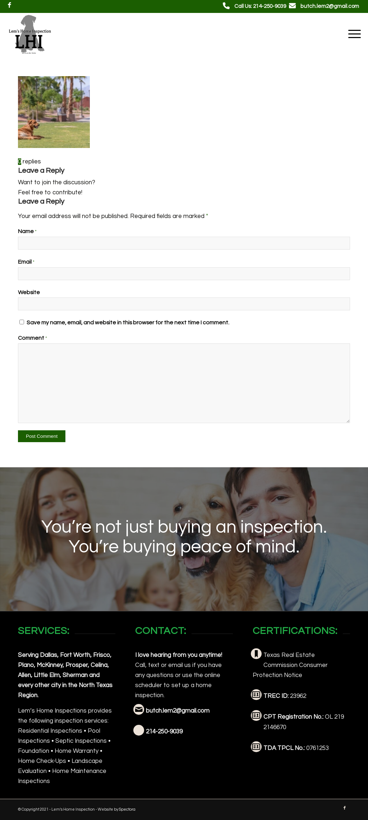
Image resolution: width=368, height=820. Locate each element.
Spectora (127, 809)
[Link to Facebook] (9, 5)
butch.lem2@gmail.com (329, 6)
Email (26, 262)
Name (27, 231)
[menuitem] (352, 34)
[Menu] (352, 34)
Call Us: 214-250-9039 (260, 6)
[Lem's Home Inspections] (29, 34)
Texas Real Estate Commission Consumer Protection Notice (290, 665)
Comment (32, 338)
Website (29, 292)
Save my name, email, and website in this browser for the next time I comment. (128, 322)
